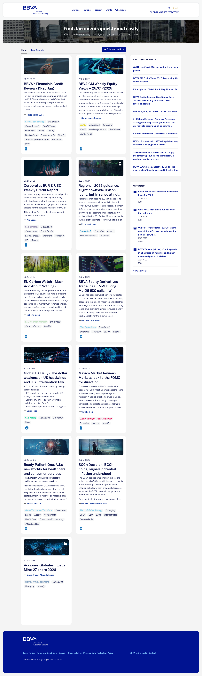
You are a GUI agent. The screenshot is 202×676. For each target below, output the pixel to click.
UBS (27, 144)
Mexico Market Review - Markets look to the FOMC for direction (99, 377)
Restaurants (50, 515)
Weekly (34, 240)
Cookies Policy (75, 653)
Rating (51, 130)
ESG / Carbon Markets (36, 322)
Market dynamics (97, 129)
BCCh (82, 515)
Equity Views (86, 134)
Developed (53, 121)
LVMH (107, 332)
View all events (140, 271)
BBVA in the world (138, 653)
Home (24, 50)
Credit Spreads (32, 126)
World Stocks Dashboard (37, 582)
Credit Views (49, 126)
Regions (87, 10)
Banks (41, 130)
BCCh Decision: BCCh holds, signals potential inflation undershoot (97, 469)
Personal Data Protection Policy (98, 653)
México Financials (88, 235)
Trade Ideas (114, 129)
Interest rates (110, 515)
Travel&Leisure (32, 524)
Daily (27, 422)
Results (61, 135)
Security (63, 653)
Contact (152, 653)
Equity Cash (85, 231)
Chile (98, 515)
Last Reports (37, 50)
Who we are (120, 10)
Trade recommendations (37, 139)
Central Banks (86, 519)
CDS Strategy (31, 227)
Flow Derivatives (88, 327)
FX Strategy (30, 418)
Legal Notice (29, 653)
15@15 (83, 129)
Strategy (96, 332)
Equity (83, 125)
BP (26, 240)
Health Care (30, 519)
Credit (28, 515)
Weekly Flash (31, 135)
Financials (30, 130)
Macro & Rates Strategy (91, 510)
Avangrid (59, 236)
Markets (76, 10)
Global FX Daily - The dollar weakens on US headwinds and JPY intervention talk (45, 377)
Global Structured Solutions (38, 510)
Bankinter (56, 139)
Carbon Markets (32, 326)
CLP (90, 515)
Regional (104, 235)
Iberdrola (47, 236)
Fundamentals (48, 135)
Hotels (37, 515)
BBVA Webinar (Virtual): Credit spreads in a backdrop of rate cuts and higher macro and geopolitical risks (157, 253)
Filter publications (114, 49)
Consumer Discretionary (51, 519)
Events (108, 10)
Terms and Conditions (47, 653)
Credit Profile (46, 231)
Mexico (110, 231)
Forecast (98, 10)
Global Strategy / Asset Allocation (96, 419)
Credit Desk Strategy (35, 121)
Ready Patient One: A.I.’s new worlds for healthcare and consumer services (45, 469)
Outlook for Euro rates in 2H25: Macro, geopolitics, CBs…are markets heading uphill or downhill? (157, 231)
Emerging (107, 125)
